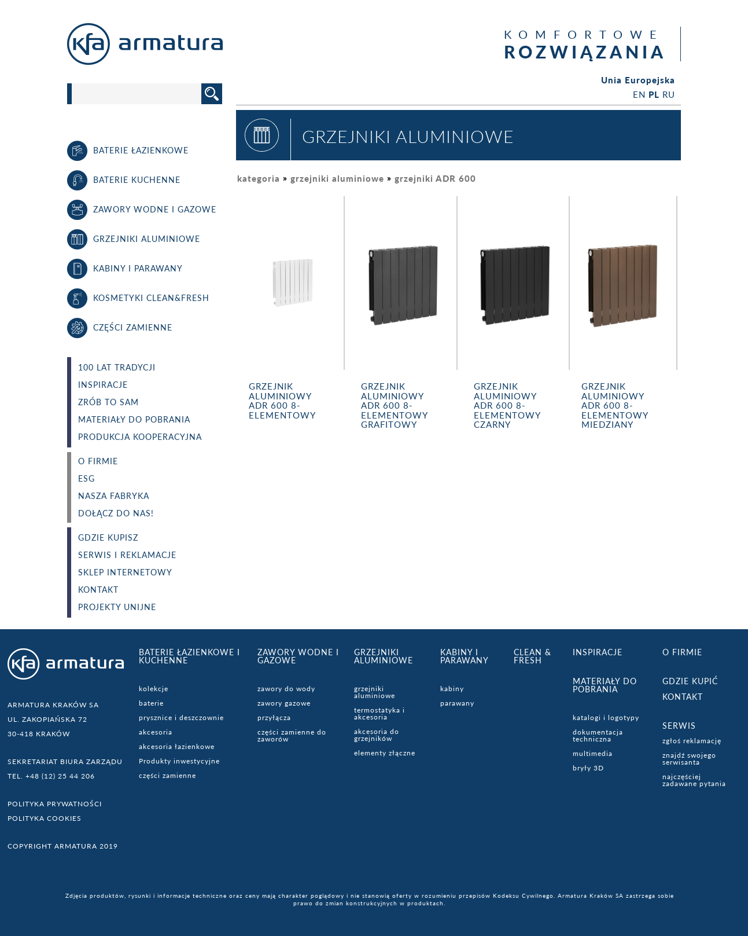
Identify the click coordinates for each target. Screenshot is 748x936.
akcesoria (155, 732)
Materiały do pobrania (134, 420)
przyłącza (274, 717)
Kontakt (98, 590)
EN (639, 94)
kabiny (452, 688)
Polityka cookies (45, 818)
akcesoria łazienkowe (177, 746)
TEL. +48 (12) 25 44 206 (51, 776)
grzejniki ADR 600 (435, 178)
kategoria (258, 178)
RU (668, 94)
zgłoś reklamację (691, 740)
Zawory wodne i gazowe (298, 656)
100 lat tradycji (117, 368)
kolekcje (153, 688)
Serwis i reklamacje (127, 555)
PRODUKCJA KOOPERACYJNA (140, 437)
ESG (86, 479)
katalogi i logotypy (606, 717)
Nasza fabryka (113, 496)
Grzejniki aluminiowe (383, 656)
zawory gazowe (284, 703)
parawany (457, 703)
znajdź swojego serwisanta (689, 758)
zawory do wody (286, 688)
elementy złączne (384, 752)
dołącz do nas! (116, 513)
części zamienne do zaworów (291, 735)
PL (653, 94)
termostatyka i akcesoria (379, 713)
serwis (679, 726)
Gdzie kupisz (108, 538)
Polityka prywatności (55, 803)
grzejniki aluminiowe (337, 178)
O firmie (682, 652)
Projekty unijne (117, 607)
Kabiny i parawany (464, 656)
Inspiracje (103, 385)
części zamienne (167, 775)
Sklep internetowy (125, 572)
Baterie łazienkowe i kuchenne (189, 656)
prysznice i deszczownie (181, 717)
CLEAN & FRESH (532, 656)
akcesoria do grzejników (376, 735)
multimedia (593, 753)
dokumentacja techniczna (598, 735)
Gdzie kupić (690, 681)
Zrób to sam (108, 402)
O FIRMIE (98, 461)
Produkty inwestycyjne (179, 761)
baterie (151, 703)
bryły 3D (588, 768)
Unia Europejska (638, 80)
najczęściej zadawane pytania (694, 780)
